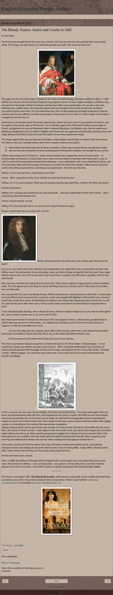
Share (5, 550)
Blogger (62, 592)
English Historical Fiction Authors (36, 9)
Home (56, 581)
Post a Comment (11, 562)
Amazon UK (39, 482)
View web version (56, 587)
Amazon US (55, 482)
